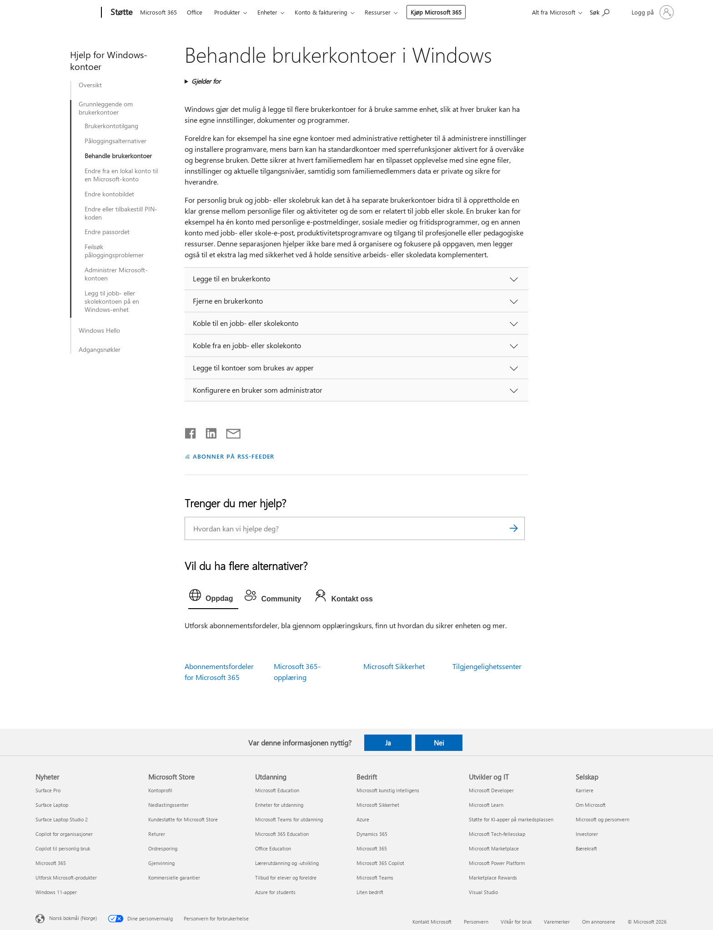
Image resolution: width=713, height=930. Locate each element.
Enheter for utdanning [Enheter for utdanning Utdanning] (279, 804)
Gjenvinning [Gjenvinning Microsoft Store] (161, 863)
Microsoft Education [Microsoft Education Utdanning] (277, 790)
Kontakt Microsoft (432, 921)
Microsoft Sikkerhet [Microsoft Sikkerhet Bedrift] (377, 804)
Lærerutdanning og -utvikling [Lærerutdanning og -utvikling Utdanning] (287, 863)
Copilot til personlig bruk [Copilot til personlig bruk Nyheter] (62, 848)
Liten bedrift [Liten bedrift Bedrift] (369, 892)
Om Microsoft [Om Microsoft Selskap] (591, 804)
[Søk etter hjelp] (599, 11)
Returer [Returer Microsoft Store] (156, 833)
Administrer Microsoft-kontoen (116, 274)
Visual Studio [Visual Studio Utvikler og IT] (483, 892)
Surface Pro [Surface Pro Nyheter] (47, 790)
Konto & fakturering (321, 12)
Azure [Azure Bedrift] (362, 819)
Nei (439, 742)
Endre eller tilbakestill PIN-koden (121, 213)
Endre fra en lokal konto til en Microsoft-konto (121, 175)
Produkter (227, 12)
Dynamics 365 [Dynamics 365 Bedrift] (371, 833)
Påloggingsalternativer (115, 141)
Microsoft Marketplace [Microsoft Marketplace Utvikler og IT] (494, 848)
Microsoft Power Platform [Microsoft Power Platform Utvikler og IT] (497, 863)
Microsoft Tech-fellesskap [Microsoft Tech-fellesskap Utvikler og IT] (497, 833)
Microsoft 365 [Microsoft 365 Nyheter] (50, 863)
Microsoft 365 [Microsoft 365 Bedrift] (371, 848)
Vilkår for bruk (516, 921)
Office (194, 12)
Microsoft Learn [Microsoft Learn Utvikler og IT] (486, 804)
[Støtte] (120, 12)
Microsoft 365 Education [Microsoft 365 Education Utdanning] (282, 833)
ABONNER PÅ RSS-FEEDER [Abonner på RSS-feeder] (233, 456)
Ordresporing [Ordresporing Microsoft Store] (162, 848)
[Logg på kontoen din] (652, 12)
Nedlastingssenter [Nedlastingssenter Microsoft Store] (168, 804)
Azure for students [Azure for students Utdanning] (275, 892)
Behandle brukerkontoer (118, 156)
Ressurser (378, 12)
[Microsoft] (66, 12)
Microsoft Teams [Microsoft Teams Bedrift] (374, 877)
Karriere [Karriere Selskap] (584, 790)
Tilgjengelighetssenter (487, 666)
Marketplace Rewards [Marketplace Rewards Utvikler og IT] (493, 877)
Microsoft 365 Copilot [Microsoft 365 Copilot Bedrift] (380, 863)
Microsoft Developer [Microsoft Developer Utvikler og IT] (491, 790)
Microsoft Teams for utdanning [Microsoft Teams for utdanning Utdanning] (289, 819)
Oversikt (90, 85)
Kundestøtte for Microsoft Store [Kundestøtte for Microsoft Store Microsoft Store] (183, 819)
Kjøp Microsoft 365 (436, 12)
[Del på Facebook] (191, 431)
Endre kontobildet (109, 194)
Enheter (267, 12)
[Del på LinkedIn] (207, 431)
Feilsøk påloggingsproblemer (114, 251)
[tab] (213, 597)
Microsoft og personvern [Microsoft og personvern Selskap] (602, 819)
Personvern (476, 921)
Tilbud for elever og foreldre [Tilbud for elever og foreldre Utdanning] (285, 877)
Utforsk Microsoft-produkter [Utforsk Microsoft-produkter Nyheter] (66, 877)
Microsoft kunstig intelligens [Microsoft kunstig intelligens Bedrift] (387, 790)
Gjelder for (206, 81)
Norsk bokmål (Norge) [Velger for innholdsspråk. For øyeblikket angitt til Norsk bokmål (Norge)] (73, 917)
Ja (388, 742)
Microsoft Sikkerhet (394, 666)
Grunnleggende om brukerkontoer (106, 108)
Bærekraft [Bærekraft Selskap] (586, 848)
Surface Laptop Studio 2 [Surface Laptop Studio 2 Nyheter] (61, 819)
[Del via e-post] (229, 431)
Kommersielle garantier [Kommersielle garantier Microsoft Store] (174, 877)
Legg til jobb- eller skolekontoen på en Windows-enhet (112, 301)
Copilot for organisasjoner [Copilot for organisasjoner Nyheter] (64, 833)
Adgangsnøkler (100, 349)
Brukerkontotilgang (111, 126)
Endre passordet (107, 232)
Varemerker (557, 921)
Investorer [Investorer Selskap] (587, 833)
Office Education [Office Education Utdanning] (273, 848)
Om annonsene (598, 921)
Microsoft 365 (158, 12)
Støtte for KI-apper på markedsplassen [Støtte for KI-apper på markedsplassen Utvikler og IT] (511, 819)
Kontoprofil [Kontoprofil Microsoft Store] (160, 790)
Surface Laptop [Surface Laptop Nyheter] (51, 804)
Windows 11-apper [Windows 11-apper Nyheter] (56, 892)
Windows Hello (99, 330)
